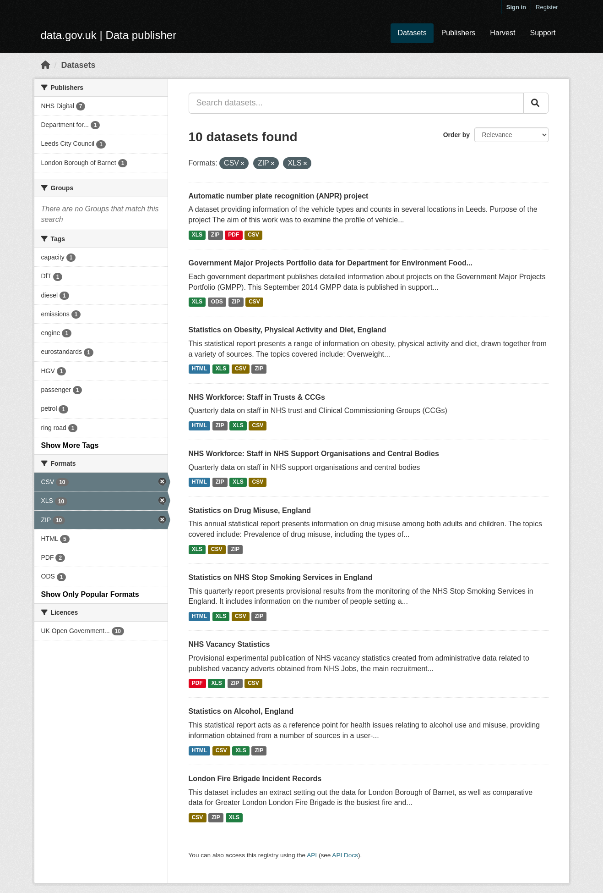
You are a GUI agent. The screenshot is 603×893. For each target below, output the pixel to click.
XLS (197, 235)
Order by (456, 134)
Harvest (502, 33)
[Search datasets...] (356, 103)
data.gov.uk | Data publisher (109, 35)
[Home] (45, 65)
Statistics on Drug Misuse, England (250, 510)
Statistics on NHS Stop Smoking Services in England (281, 577)
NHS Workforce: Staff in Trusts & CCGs (257, 397)
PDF (233, 235)
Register (547, 7)
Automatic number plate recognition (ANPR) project (279, 196)
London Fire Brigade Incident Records (255, 779)
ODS (217, 301)
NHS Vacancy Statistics (229, 644)
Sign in (516, 7)
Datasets (411, 33)
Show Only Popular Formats (90, 594)
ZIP (215, 235)
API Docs (345, 855)
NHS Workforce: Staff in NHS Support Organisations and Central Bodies (314, 454)
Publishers (458, 33)
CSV (253, 235)
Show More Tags (70, 445)
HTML (199, 369)
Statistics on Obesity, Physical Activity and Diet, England (287, 330)
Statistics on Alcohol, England (241, 711)
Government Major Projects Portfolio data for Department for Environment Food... (331, 263)
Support (542, 33)
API (312, 855)
